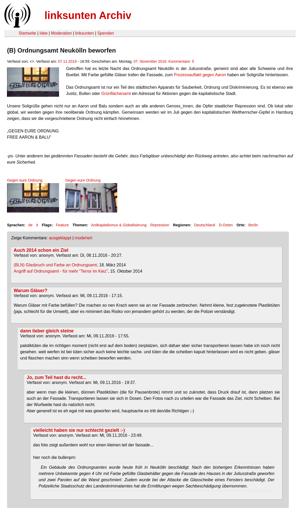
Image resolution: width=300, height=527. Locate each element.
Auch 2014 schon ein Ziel (41, 250)
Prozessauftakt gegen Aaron (200, 75)
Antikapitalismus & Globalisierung (119, 225)
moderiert (83, 238)
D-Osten (226, 225)
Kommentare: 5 (181, 61)
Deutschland (204, 225)
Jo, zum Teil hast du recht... (56, 377)
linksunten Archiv (87, 15)
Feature (62, 225)
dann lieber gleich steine (47, 330)
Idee (44, 33)
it (37, 225)
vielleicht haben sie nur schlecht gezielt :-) (79, 430)
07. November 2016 (149, 61)
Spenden (105, 33)
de (30, 225)
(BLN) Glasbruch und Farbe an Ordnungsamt (55, 265)
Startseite (27, 33)
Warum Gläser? (30, 290)
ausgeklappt (60, 238)
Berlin (253, 225)
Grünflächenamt (116, 93)
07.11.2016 (67, 61)
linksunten (84, 33)
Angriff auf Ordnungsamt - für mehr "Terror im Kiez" (61, 271)
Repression (159, 225)
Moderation (61, 33)
